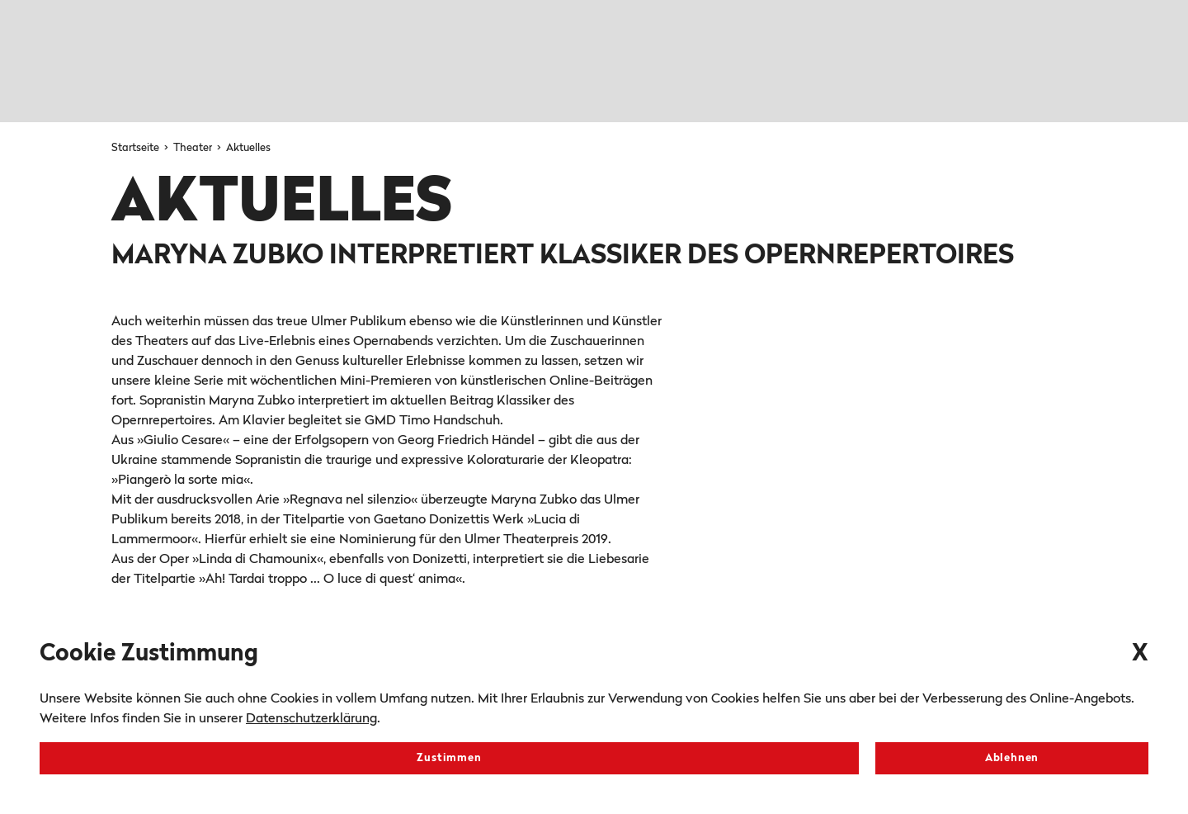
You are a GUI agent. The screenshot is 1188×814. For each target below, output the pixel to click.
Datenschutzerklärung (311, 719)
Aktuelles (248, 148)
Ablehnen (1012, 758)
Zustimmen (449, 758)
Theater (193, 148)
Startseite (136, 148)
